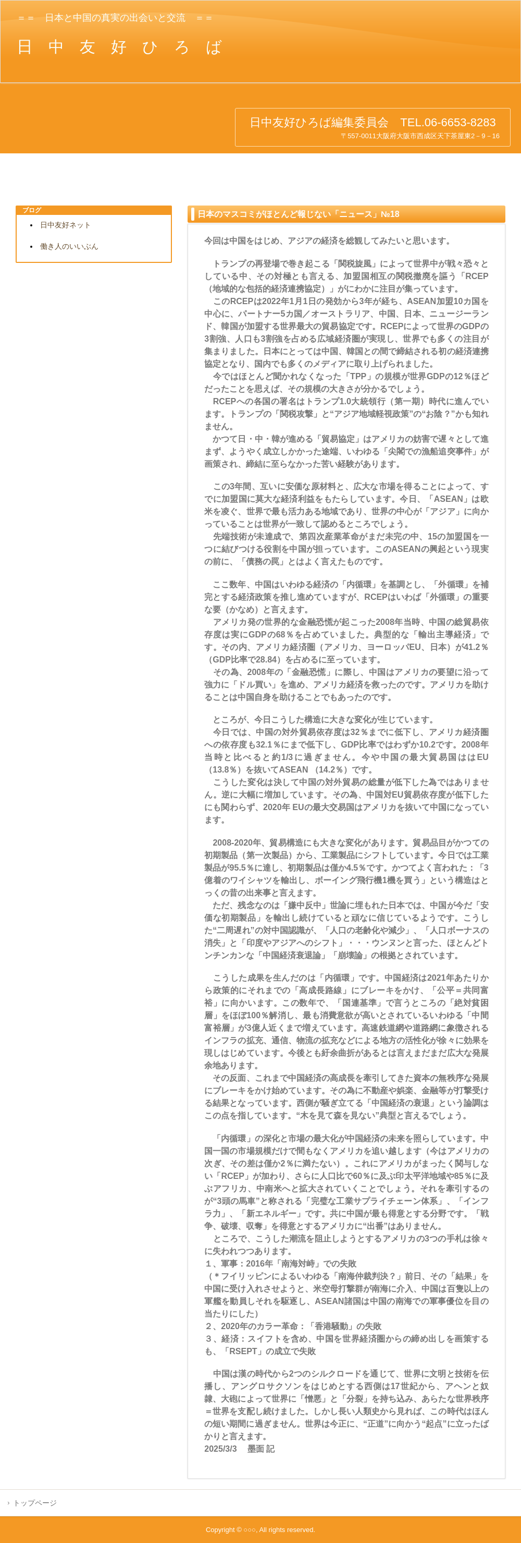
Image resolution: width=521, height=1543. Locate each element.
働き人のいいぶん (69, 246)
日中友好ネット (65, 225)
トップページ (35, 1503)
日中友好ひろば (88, 130)
